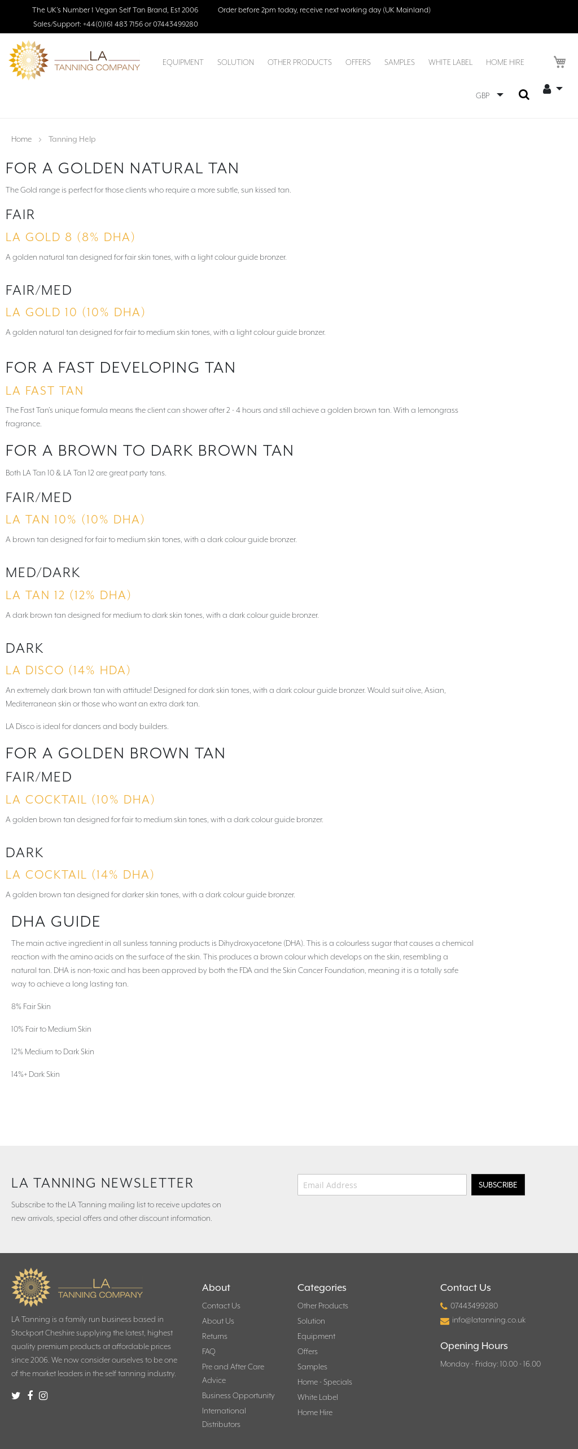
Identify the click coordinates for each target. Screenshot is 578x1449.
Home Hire (314, 1412)
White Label (317, 1397)
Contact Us (221, 1305)
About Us (218, 1320)
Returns (214, 1336)
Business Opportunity (238, 1395)
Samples (312, 1366)
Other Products (322, 1305)
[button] (489, 95)
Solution (311, 1320)
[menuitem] (183, 62)
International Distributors (224, 1417)
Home (22, 138)
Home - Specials (324, 1381)
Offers (307, 1351)
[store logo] (74, 60)
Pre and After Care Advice (233, 1373)
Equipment (316, 1336)
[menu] (343, 62)
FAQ (209, 1351)
